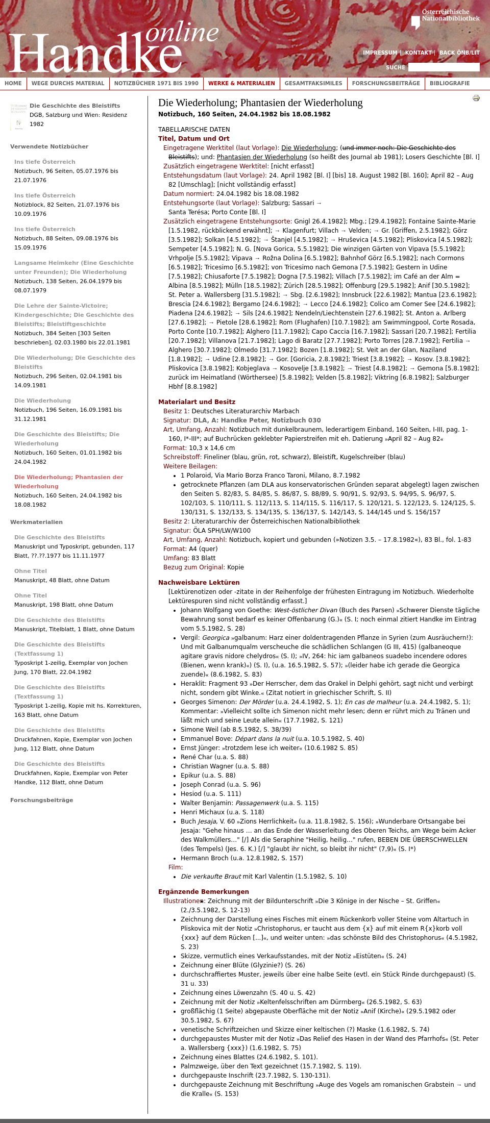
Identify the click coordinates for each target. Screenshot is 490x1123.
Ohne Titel (30, 571)
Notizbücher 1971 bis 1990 (156, 83)
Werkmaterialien (36, 522)
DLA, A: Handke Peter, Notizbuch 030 (257, 420)
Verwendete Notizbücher (49, 146)
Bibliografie (450, 83)
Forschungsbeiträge (386, 83)
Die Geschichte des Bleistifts (75, 106)
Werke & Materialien (241, 83)
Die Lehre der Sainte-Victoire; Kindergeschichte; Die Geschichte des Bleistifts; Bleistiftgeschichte (74, 315)
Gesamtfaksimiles (313, 83)
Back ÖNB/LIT (459, 53)
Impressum (380, 53)
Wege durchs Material (68, 83)
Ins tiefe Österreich (45, 162)
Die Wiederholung (42, 400)
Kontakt (418, 53)
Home (13, 83)
